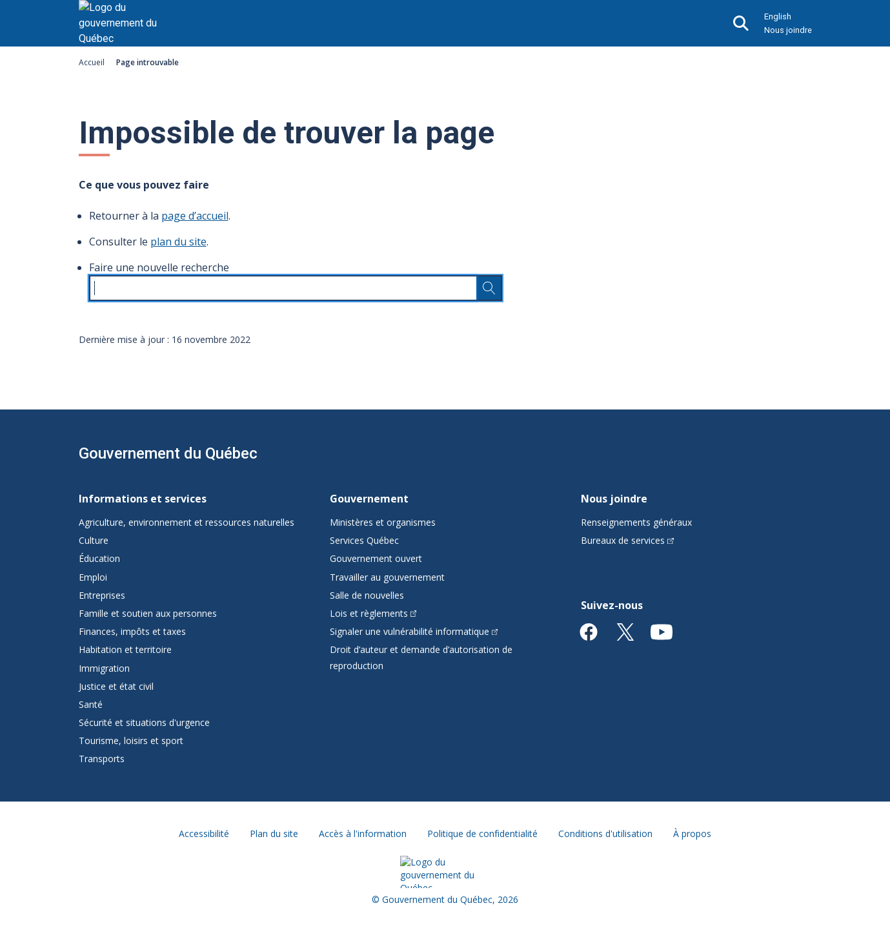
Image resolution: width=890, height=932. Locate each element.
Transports (102, 758)
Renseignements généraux (636, 522)
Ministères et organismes (383, 522)
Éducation (99, 558)
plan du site (178, 241)
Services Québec (364, 540)
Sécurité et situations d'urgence (144, 722)
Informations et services (143, 499)
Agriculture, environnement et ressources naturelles (186, 522)
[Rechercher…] (489, 288)
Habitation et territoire (125, 649)
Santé (91, 704)
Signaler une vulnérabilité (414, 631)
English (777, 16)
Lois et (373, 613)
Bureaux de (627, 540)
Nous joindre (788, 30)
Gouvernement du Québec (168, 453)
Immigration (104, 668)
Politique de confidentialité (482, 833)
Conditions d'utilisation (605, 833)
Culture (93, 540)
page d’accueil (194, 216)
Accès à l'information (363, 833)
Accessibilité (204, 833)
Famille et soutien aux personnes (148, 613)
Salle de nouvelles (367, 595)
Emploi (93, 577)
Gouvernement (369, 499)
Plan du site (274, 833)
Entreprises (102, 595)
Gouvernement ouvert (376, 558)
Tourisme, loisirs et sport (131, 740)
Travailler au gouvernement (387, 577)
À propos (692, 833)
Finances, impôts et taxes (132, 631)
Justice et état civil (116, 686)
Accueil (92, 62)
